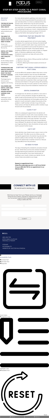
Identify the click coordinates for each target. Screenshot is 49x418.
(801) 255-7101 (27, 199)
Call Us (12, 416)
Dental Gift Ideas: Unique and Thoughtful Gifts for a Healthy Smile (7, 54)
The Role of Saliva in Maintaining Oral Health (7, 25)
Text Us (36, 416)
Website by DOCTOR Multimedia (13, 248)
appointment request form (26, 198)
